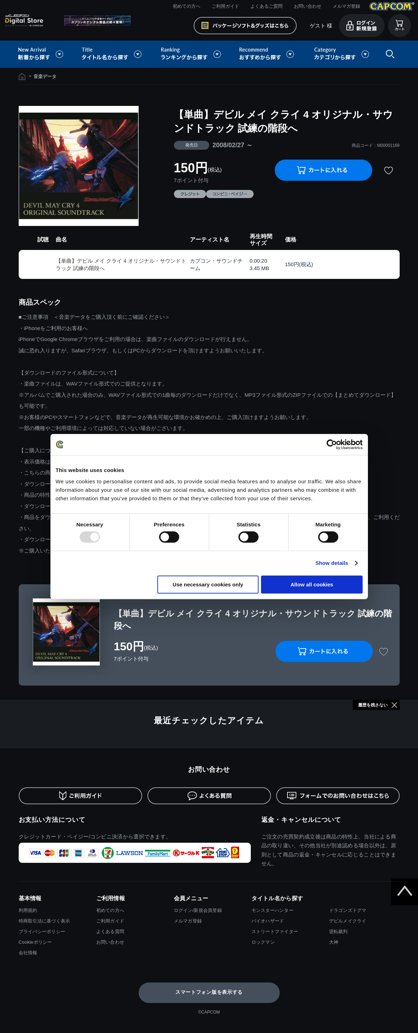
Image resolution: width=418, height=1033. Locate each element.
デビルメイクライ (347, 921)
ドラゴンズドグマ (347, 910)
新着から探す (45, 54)
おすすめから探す (267, 54)
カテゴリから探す (341, 54)
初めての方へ (186, 6)
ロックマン (263, 942)
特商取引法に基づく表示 (44, 921)
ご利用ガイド (225, 6)
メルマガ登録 (346, 6)
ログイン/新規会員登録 (198, 910)
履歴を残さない (373, 705)
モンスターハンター (272, 910)
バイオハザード (268, 921)
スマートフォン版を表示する (209, 992)
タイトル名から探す (112, 54)
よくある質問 (110, 931)
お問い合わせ (307, 6)
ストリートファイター (275, 931)
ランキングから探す (191, 54)
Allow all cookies (312, 584)
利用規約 (28, 910)
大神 (334, 942)
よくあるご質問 (266, 6)
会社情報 (28, 952)
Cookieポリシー (35, 942)
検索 (388, 54)
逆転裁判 (338, 931)
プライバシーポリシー (42, 931)
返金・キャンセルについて (301, 819)
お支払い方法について (52, 819)
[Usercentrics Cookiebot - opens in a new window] (332, 444)
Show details (331, 563)
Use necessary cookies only (207, 584)
